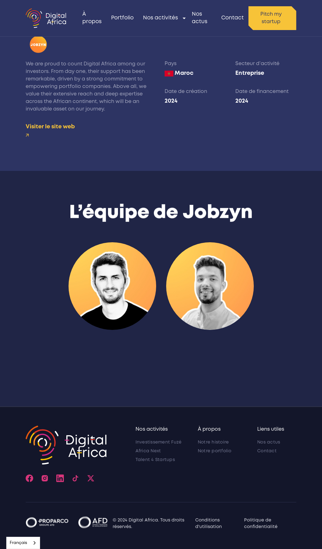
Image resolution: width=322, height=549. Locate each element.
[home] (46, 18)
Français (18, 543)
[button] (162, 18)
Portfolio (122, 18)
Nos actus (199, 18)
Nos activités (160, 18)
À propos (92, 18)
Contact (232, 18)
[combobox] (23, 543)
